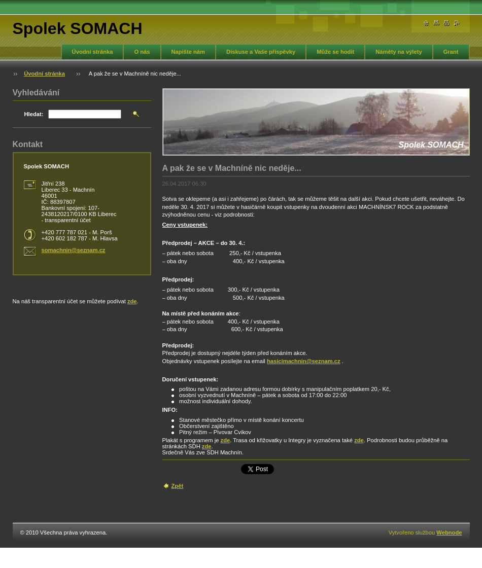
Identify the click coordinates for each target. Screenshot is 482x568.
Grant (451, 52)
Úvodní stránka (92, 52)
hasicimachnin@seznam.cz (303, 361)
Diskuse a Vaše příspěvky (260, 52)
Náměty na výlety (398, 52)
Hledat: (34, 114)
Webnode (449, 532)
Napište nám (188, 52)
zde (225, 440)
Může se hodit (335, 52)
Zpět (177, 486)
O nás (142, 52)
